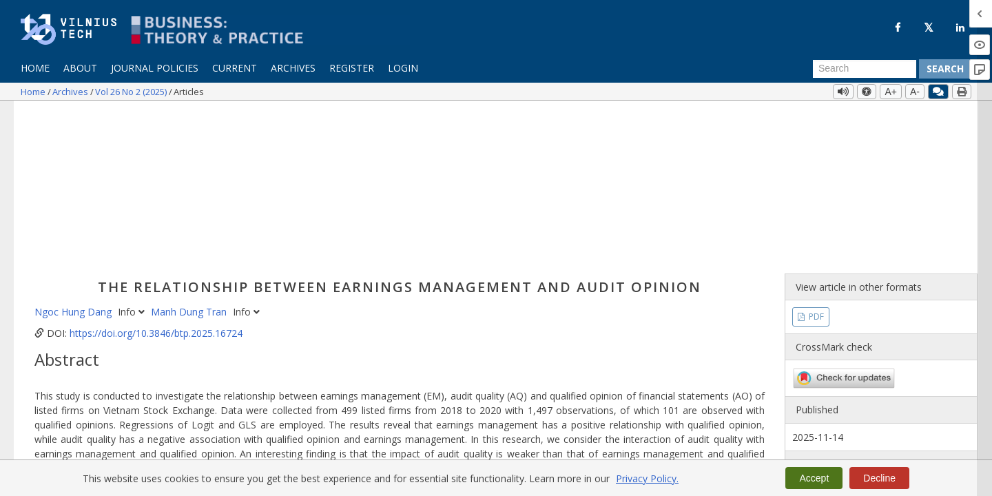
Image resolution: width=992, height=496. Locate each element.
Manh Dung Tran (190, 151)
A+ (891, 91)
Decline (879, 478)
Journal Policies (154, 67)
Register (351, 67)
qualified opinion (198, 354)
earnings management (290, 354)
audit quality (373, 354)
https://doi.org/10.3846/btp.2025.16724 (156, 173)
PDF (815, 157)
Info (132, 151)
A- (915, 91)
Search (945, 68)
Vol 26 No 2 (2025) (132, 91)
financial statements (451, 354)
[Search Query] (864, 69)
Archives (293, 67)
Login (403, 67)
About (80, 67)
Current (234, 67)
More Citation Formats (98, 431)
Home (35, 67)
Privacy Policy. (647, 478)
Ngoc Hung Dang (74, 151)
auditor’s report (122, 354)
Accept (814, 478)
